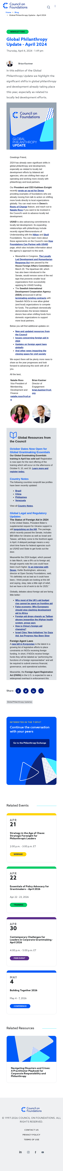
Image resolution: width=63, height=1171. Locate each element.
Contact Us (31, 1130)
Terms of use (31, 1140)
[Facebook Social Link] (35, 1152)
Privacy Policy (31, 1135)
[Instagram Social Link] (28, 1152)
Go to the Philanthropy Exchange (29, 743)
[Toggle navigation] (55, 6)
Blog (17, 12)
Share (10, 690)
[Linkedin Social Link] (20, 1152)
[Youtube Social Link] (42, 1152)
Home (8, 12)
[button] (48, 7)
